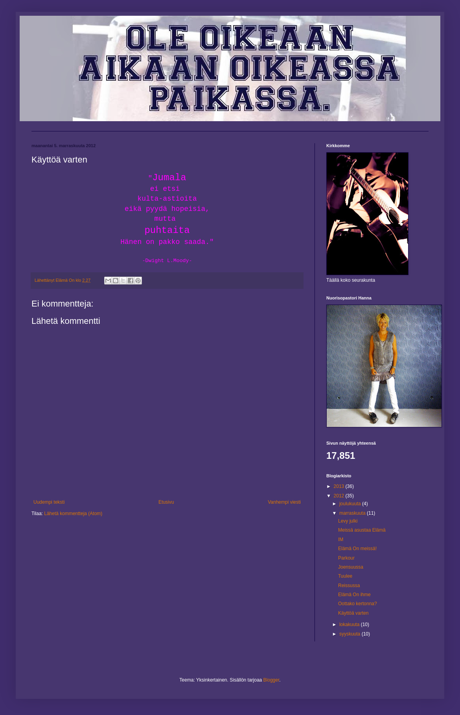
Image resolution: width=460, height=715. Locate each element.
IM (340, 539)
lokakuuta (350, 624)
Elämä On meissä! (357, 548)
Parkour (346, 558)
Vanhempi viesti (284, 502)
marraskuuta (353, 513)
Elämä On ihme (354, 594)
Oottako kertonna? (357, 603)
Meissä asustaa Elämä (362, 530)
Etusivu (166, 502)
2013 (340, 486)
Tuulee (345, 576)
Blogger (271, 680)
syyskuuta (350, 634)
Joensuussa (350, 567)
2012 (340, 496)
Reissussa (349, 585)
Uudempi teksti (48, 502)
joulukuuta (350, 503)
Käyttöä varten (353, 613)
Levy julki (347, 521)
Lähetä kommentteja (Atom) (73, 513)
